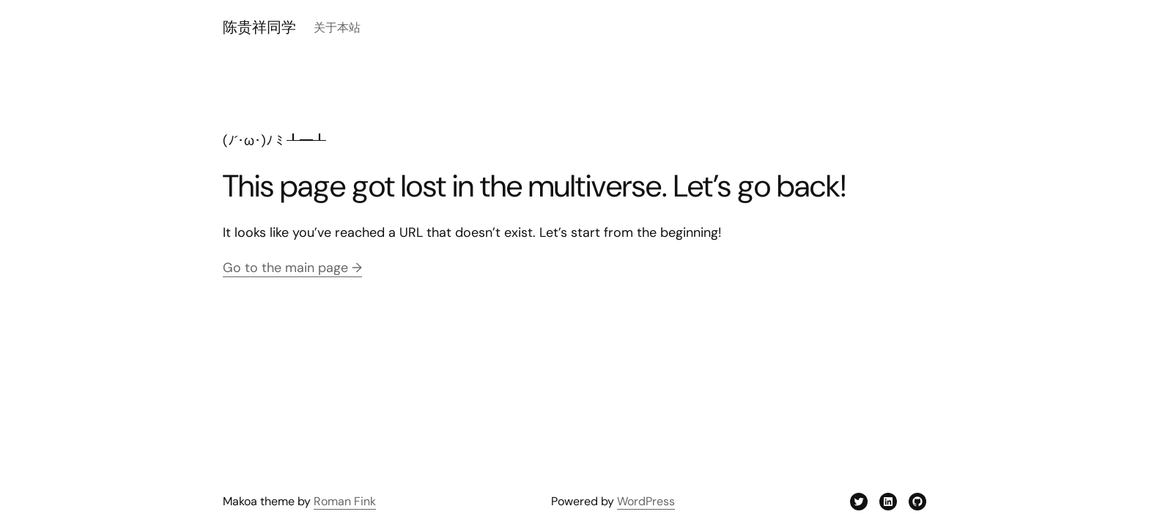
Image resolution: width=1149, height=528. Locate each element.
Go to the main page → (292, 267)
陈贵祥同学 (259, 27)
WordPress (646, 501)
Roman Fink (345, 501)
